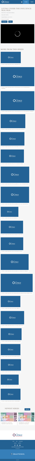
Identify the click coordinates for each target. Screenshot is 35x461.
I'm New (25, 1)
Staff (13, 441)
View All (27, 409)
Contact (19, 443)
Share (10, 21)
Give (16, 441)
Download (4, 21)
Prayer (32, 1)
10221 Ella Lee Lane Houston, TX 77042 (17, 446)
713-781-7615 (17, 448)
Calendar (21, 441)
